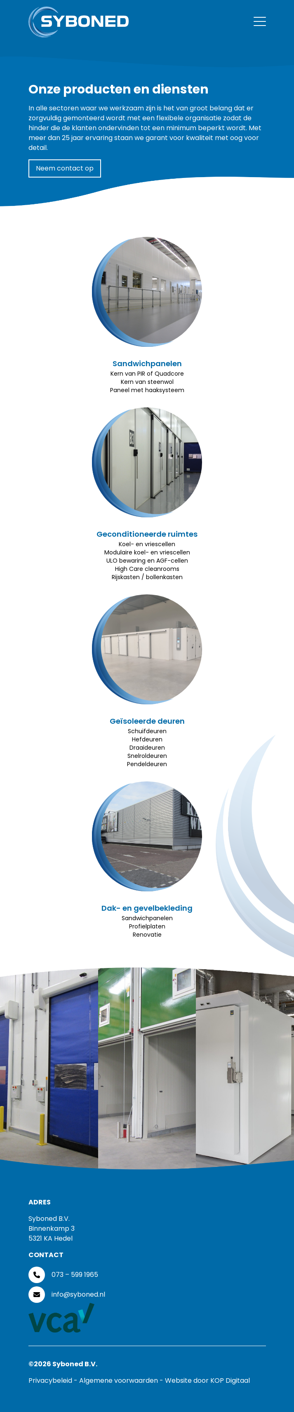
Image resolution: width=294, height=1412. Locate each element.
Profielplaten (147, 926)
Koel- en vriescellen (147, 544)
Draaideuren (147, 747)
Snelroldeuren (147, 756)
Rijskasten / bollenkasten (147, 577)
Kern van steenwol (147, 382)
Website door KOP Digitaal (207, 1380)
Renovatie (147, 934)
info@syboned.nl (78, 1294)
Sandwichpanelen (147, 363)
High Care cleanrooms (147, 569)
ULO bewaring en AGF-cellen (147, 560)
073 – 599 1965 (75, 1274)
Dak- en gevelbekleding (147, 908)
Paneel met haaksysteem (147, 390)
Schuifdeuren (147, 731)
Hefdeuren (147, 739)
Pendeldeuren (147, 764)
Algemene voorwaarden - (122, 1380)
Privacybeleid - (53, 1380)
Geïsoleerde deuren (147, 721)
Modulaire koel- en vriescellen (147, 552)
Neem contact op (65, 168)
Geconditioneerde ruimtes (147, 534)
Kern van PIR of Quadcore (147, 373)
